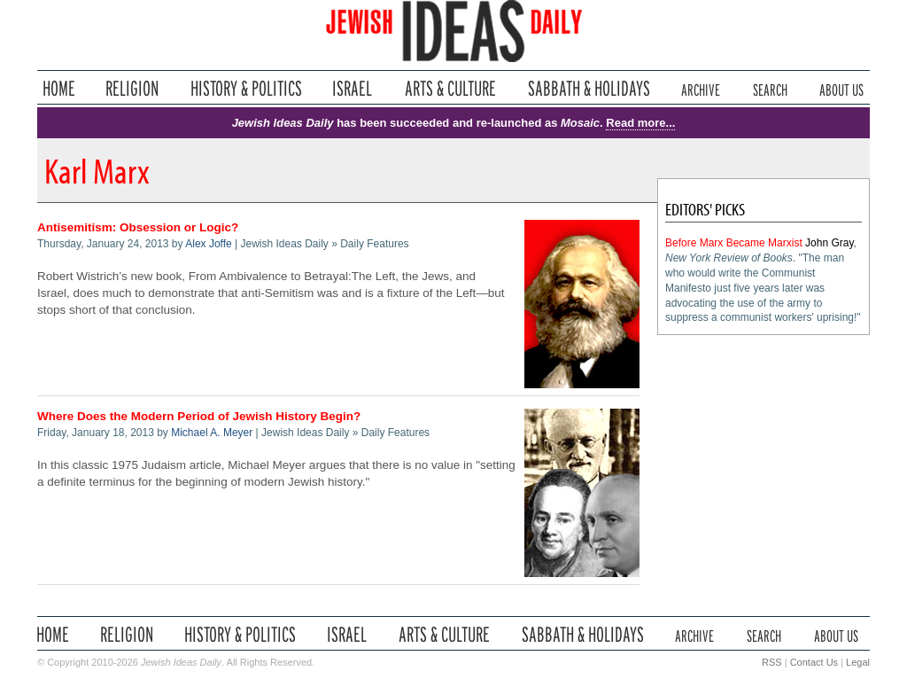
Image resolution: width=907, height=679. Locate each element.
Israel (352, 88)
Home (58, 88)
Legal (858, 662)
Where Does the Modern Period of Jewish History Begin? (198, 416)
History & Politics (246, 88)
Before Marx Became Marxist (733, 243)
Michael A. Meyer (211, 432)
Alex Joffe (208, 244)
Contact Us (814, 662)
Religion (132, 88)
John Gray (829, 243)
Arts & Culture (450, 88)
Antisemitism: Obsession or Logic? (137, 227)
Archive (700, 88)
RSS (772, 662)
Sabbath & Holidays (588, 88)
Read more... (640, 122)
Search (770, 88)
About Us (841, 88)
